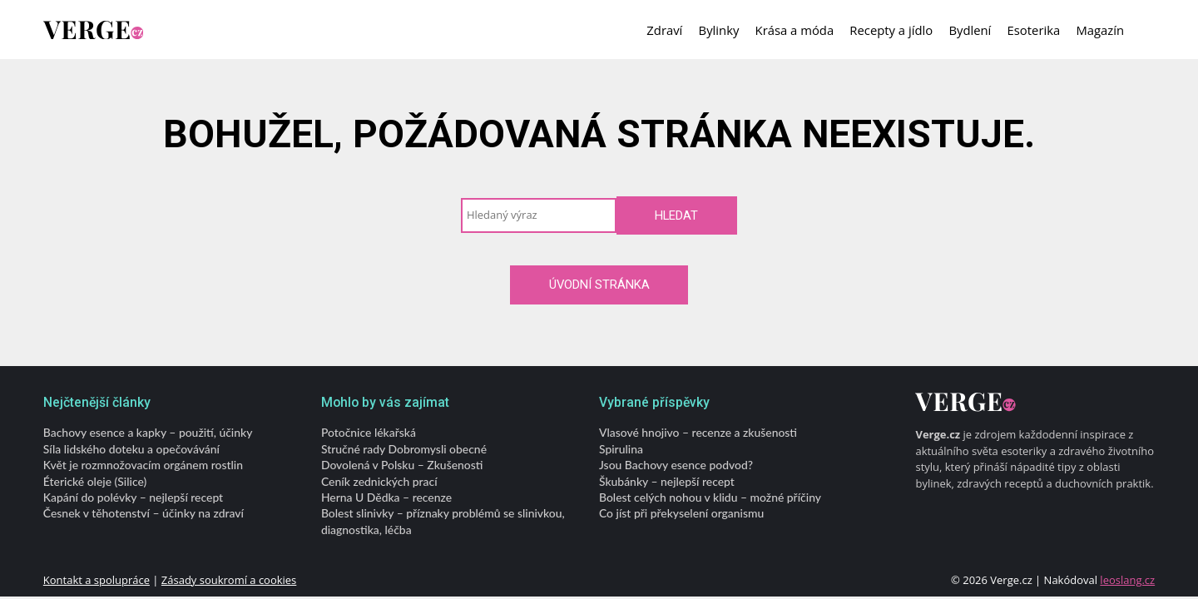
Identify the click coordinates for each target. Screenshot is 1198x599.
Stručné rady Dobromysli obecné (404, 448)
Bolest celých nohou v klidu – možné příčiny (710, 497)
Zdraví (664, 30)
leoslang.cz (1127, 579)
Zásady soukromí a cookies (228, 579)
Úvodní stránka (599, 284)
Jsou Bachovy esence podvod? (676, 465)
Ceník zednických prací (379, 480)
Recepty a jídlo (891, 30)
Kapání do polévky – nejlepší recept (133, 497)
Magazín (1100, 30)
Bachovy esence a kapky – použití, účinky (148, 432)
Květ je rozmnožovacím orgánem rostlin (143, 465)
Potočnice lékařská (368, 432)
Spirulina (621, 448)
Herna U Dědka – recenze (386, 497)
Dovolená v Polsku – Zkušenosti (402, 465)
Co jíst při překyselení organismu (681, 513)
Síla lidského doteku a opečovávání (131, 448)
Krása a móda (794, 30)
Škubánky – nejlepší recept (667, 480)
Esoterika (1034, 30)
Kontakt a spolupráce (96, 579)
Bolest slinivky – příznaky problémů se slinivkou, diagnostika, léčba (443, 521)
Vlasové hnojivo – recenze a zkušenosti (698, 432)
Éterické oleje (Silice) (94, 480)
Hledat (676, 215)
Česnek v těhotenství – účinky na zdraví (143, 513)
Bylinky (719, 30)
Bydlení (969, 30)
